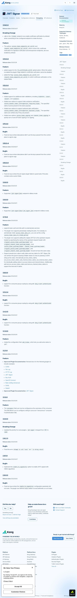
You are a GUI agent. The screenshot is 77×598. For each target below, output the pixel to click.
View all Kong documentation (11, 518)
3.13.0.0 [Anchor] (6, 59)
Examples (12, 18)
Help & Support (31, 586)
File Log (7, 369)
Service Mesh (6, 561)
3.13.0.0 (62, 74)
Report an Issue (7, 514)
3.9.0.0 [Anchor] (5, 182)
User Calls (30, 581)
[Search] (65, 2)
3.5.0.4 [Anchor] (5, 292)
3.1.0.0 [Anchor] (5, 397)
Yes (5, 508)
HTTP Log (8, 372)
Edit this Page (17, 514)
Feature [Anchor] (5, 43)
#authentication (64, 55)
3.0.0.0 (61, 159)
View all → (54, 566)
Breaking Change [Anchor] (9, 33)
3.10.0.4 (62, 92)
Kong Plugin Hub (11, 10)
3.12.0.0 (62, 80)
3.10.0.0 (62, 98)
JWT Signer (9, 375)
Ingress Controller (32, 566)
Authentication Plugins (58, 559)
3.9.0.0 (61, 104)
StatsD (7, 388)
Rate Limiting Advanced (12, 383)
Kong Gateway (31, 554)
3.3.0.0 (61, 141)
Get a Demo (69, 538)
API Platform (6, 554)
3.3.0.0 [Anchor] (5, 331)
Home (4, 10)
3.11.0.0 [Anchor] (5, 124)
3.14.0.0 (62, 64)
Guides (18, 18)
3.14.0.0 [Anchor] (5, 25)
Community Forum (32, 574)
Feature (63, 71)
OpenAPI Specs (31, 564)
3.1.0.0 (61, 153)
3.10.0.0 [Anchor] (6, 163)
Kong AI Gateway (32, 557)
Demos (29, 579)
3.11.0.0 (61, 86)
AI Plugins (54, 554)
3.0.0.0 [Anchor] (5, 419)
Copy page (35, 13)
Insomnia (29, 561)
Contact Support (59, 510)
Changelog (39, 18)
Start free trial (58, 538)
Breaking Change (66, 67)
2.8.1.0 (61, 171)
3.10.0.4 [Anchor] (6, 143)
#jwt (70, 55)
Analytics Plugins (56, 557)
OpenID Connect (10, 380)
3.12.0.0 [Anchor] (5, 86)
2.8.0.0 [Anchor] (5, 475)
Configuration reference (28, 18)
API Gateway (6, 557)
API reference (48, 18)
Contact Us (30, 588)
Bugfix (62, 89)
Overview (5, 18)
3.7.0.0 (61, 117)
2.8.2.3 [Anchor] (5, 438)
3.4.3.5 (61, 135)
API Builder (6, 564)
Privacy (37, 595)
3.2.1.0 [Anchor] (5, 351)
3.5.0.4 (61, 129)
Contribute (32, 519)
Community (30, 572)
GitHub (29, 577)
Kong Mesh (30, 559)
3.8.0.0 (61, 110)
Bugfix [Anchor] (5, 132)
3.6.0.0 (61, 123)
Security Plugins (56, 561)
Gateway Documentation (64, 21)
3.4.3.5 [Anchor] (5, 312)
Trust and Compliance (47, 595)
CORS (7, 367)
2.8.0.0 (61, 177)
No (11, 508)
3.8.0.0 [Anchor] (5, 200)
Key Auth (8, 377)
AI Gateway (6, 559)
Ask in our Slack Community (62, 508)
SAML (7, 385)
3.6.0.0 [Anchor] (5, 273)
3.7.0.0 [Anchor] (5, 217)
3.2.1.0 (61, 147)
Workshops (30, 584)
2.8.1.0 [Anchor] (5, 456)
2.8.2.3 (61, 165)
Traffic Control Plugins (58, 564)
